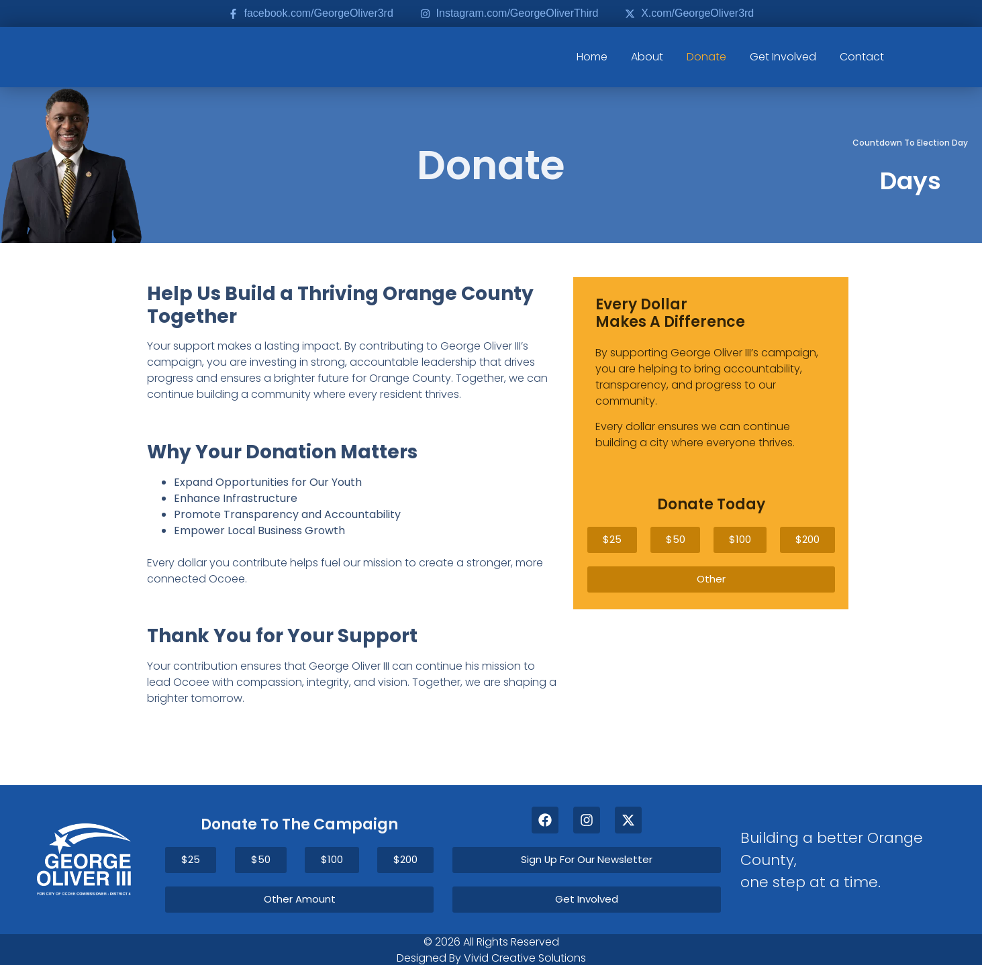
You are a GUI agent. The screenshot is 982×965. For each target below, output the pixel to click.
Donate (706, 56)
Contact (862, 56)
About (647, 56)
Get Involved (783, 56)
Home (592, 56)
